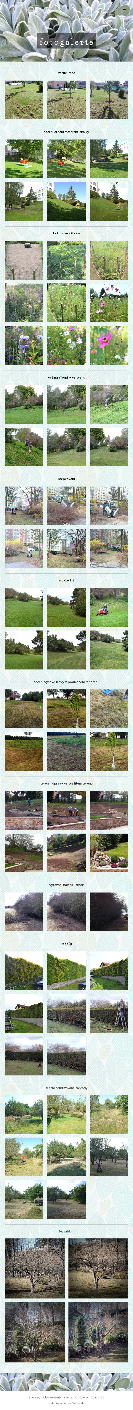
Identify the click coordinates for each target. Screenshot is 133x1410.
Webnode (78, 1403)
